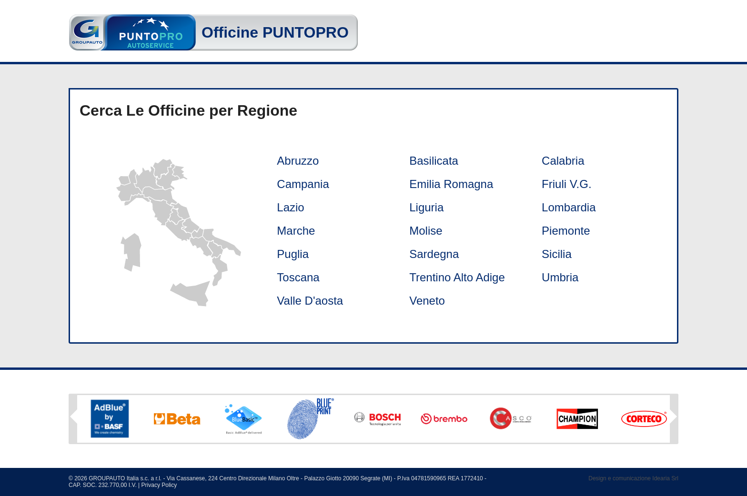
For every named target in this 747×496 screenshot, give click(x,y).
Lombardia (569, 207)
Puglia (293, 254)
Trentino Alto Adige (457, 277)
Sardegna (434, 254)
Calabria (563, 160)
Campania (303, 184)
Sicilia (557, 254)
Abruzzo (298, 160)
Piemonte (566, 230)
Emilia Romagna (451, 184)
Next (673, 420)
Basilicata (433, 160)
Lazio (290, 207)
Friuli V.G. (566, 184)
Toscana (298, 277)
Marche (296, 230)
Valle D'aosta (310, 300)
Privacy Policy (159, 485)
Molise (425, 230)
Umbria (560, 277)
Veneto (427, 300)
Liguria (426, 207)
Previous (73, 416)
